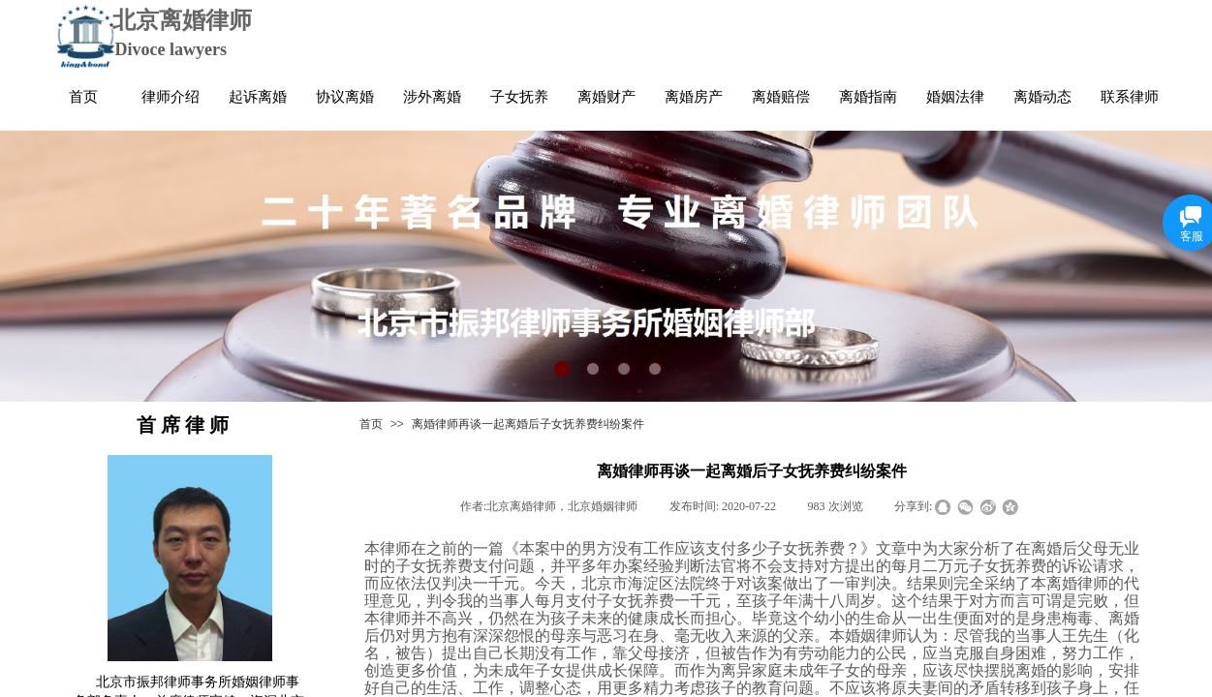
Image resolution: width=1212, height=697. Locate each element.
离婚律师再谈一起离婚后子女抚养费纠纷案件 (528, 424)
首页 (371, 424)
